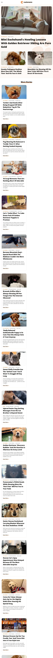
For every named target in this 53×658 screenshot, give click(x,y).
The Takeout (28, 648)
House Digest (14, 644)
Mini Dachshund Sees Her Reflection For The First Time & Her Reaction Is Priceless (39, 527)
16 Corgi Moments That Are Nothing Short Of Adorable (12, 142)
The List (22, 648)
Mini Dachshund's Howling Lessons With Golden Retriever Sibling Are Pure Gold (26, 43)
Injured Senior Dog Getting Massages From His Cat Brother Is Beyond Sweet (13, 257)
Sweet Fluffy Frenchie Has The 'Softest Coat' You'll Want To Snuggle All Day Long (39, 220)
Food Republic (27, 642)
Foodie (21, 642)
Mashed (38, 644)
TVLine (33, 648)
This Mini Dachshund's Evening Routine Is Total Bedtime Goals (12, 602)
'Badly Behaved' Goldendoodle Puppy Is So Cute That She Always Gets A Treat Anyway (13, 220)
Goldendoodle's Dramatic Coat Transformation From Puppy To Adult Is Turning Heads (39, 373)
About (21, 635)
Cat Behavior (32, 138)
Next (29, 623)
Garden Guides (35, 642)
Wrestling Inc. (44, 648)
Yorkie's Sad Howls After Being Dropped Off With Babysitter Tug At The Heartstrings (12, 105)
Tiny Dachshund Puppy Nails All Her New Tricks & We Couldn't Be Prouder (13, 411)
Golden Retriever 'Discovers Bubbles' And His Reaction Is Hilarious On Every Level (38, 258)
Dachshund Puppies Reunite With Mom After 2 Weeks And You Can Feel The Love (13, 450)
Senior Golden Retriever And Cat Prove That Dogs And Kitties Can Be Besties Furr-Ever (13, 565)
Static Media (19, 637)
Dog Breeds (5, 99)
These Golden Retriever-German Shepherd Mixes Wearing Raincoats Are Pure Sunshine (12, 527)
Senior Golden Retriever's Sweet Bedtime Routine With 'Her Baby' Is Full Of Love (39, 412)
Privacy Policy (29, 635)
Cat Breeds (30, 67)
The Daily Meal (16, 648)
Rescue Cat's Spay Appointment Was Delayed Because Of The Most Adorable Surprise (13, 335)
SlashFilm (34, 646)
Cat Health (5, 330)
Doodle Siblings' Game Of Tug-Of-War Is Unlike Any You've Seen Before (39, 449)
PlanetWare (23, 646)
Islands (24, 644)
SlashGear (40, 646)
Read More (5, 118)
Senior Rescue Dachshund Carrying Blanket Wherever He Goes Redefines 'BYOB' (39, 297)
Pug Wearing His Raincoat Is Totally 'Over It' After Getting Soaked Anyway (39, 104)
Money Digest (45, 644)
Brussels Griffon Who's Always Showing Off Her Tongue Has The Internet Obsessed (38, 182)
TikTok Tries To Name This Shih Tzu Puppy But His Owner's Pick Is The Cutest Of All (39, 565)
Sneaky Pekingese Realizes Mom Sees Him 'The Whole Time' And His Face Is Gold (11, 71)
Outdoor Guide (16, 646)
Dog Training (6, 215)
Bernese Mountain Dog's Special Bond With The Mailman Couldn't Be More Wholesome (13, 182)
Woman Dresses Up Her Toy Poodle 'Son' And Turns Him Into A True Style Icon (12, 373)
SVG (44, 646)
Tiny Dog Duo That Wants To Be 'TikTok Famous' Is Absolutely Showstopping (39, 487)
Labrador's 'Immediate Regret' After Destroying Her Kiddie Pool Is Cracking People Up (12, 488)
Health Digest (7, 644)
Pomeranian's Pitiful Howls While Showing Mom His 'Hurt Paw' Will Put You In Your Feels (12, 297)
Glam (41, 642)
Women (38, 648)
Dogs (4, 253)
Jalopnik (29, 644)
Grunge (44, 642)
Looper (34, 644)
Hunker (20, 644)
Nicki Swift (9, 646)
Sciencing (29, 646)
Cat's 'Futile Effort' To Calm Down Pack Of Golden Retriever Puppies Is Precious (39, 143)
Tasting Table (9, 648)
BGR (6, 642)
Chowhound (11, 642)
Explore (17, 642)
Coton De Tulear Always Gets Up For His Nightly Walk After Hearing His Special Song (38, 335)
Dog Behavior (4, 36)
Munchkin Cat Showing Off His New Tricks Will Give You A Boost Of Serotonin (39, 71)
